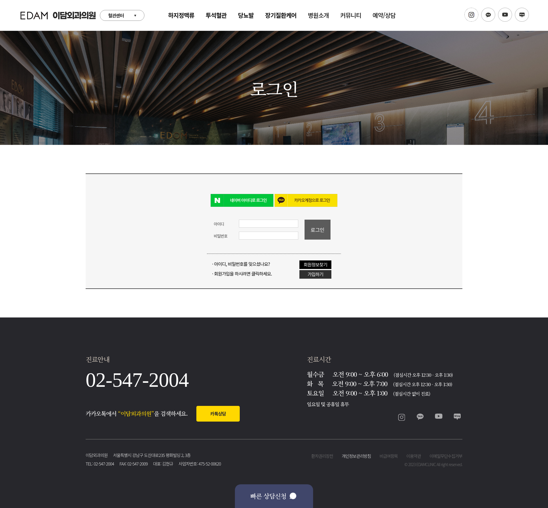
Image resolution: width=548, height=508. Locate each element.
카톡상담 (218, 413)
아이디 (219, 224)
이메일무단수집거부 (446, 456)
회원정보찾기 (315, 264)
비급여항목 (389, 456)
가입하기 (315, 274)
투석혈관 (216, 15)
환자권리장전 (322, 456)
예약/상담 (384, 15)
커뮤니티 (350, 15)
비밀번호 (220, 236)
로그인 (318, 229)
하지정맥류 (181, 15)
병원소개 (318, 15)
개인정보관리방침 (356, 456)
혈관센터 (116, 15)
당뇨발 (246, 15)
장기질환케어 (281, 15)
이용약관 (413, 456)
